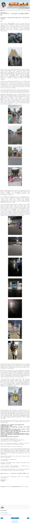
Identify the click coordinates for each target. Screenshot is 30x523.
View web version (15, 520)
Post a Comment (4, 512)
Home (15, 518)
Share (2, 507)
